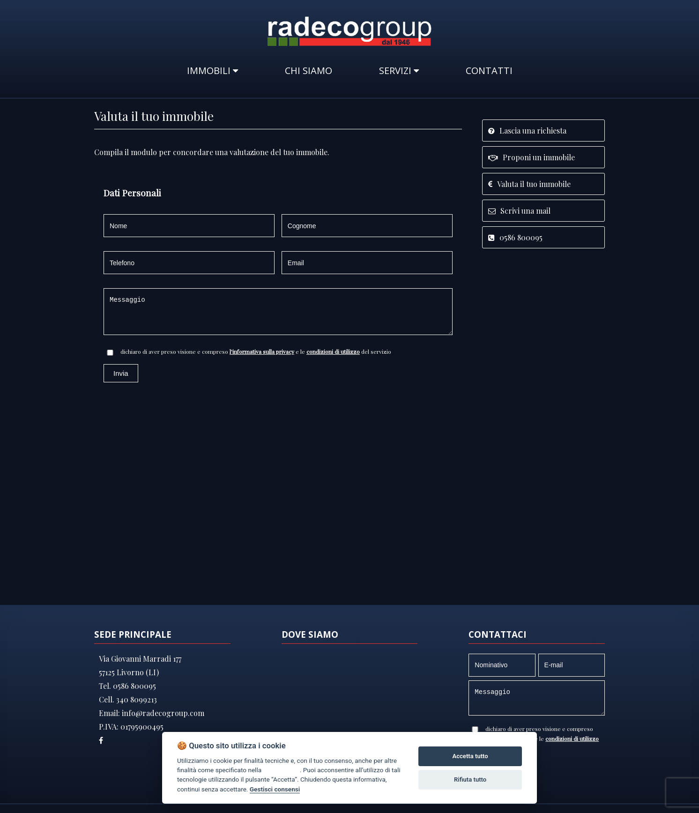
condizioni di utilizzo (333, 351)
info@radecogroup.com (162, 713)
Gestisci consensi (275, 789)
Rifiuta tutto (470, 779)
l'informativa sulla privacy (262, 351)
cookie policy (281, 770)
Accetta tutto (470, 756)
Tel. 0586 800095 (127, 686)
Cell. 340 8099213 (128, 699)
